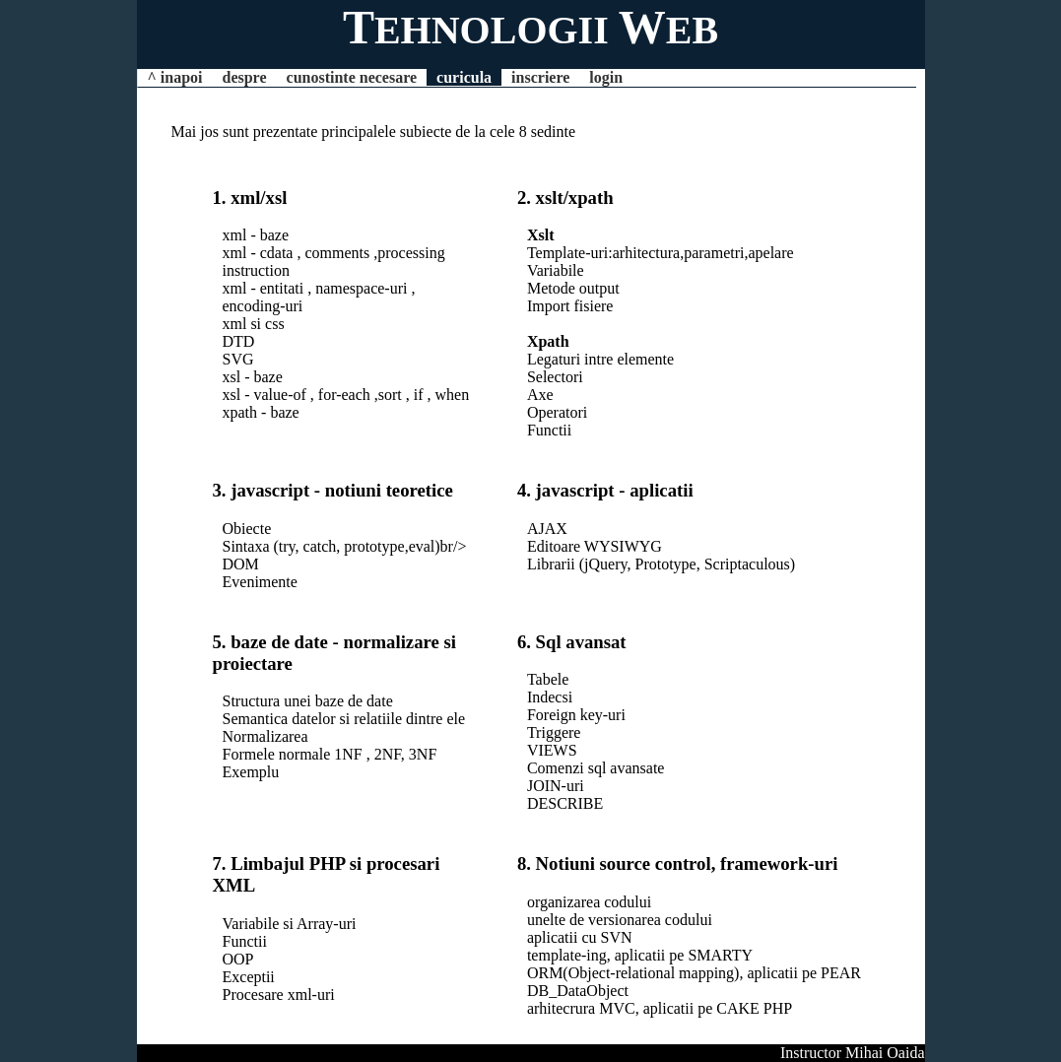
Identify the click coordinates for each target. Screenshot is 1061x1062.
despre (244, 77)
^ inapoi (175, 77)
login (606, 77)
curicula (464, 77)
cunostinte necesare (352, 77)
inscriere (540, 77)
